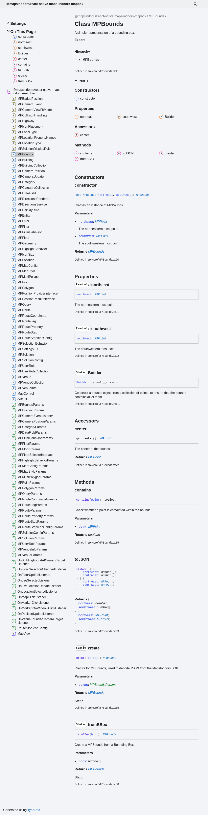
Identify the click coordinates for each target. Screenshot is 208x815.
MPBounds (156, 16)
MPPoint (101, 221)
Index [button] (81, 81)
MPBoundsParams (103, 684)
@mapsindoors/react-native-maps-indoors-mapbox (44, 4)
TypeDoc (33, 810)
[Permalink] (100, 185)
